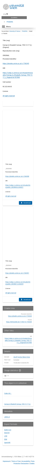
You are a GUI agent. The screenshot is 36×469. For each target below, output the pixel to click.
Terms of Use (16, 461)
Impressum (6, 461)
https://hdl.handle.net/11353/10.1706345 (19, 322)
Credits (32, 463)
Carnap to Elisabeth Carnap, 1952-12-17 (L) (17, 404)
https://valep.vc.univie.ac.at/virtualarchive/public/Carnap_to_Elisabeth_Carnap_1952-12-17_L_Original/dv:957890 (18, 75)
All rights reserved (9, 96)
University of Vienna (14, 31)
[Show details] (19, 370)
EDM (5, 439)
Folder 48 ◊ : (7, 393)
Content (18, 136)
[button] (6, 26)
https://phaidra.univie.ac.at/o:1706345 (16, 63)
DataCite (7, 433)
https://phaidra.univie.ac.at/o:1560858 (17, 176)
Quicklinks (14, 17)
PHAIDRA (10, 22)
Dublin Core (7, 430)
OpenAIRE (7, 442)
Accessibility (26, 461)
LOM (5, 436)
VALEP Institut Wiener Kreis (21, 357)
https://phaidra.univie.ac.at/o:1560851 (17, 273)
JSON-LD (7, 417)
